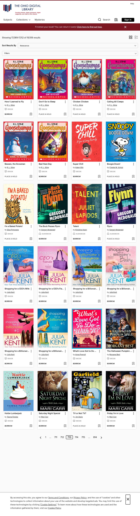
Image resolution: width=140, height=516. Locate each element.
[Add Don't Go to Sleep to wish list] (65, 114)
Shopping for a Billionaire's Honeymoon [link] (85, 289)
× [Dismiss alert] (125, 27)
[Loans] (116, 20)
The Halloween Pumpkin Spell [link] (119, 351)
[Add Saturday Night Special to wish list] (65, 426)
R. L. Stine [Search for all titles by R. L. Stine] (11, 105)
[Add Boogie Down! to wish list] (133, 176)
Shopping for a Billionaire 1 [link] (51, 351)
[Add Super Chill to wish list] (99, 176)
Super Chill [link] (78, 164)
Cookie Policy (54, 508)
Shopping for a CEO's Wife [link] (17, 289)
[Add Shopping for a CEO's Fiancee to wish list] (65, 301)
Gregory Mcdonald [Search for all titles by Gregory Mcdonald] (48, 230)
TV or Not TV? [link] (79, 413)
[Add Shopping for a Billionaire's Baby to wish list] (133, 301)
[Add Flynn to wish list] (133, 239)
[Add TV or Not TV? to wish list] (99, 426)
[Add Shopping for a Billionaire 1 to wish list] (65, 364)
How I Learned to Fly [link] (14, 102)
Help (132, 4)
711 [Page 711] (55, 437)
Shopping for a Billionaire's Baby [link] (119, 289)
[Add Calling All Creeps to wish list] (133, 114)
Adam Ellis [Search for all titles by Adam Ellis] (79, 167)
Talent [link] (76, 226)
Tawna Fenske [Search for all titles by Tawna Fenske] (12, 417)
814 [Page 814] (95, 437)
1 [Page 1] (45, 437)
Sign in (128, 19)
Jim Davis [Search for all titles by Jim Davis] (79, 417)
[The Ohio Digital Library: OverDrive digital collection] (22, 9)
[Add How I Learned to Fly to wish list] (31, 114)
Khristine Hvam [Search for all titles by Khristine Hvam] (81, 230)
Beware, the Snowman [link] (15, 164)
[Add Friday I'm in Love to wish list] (133, 426)
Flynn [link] (109, 226)
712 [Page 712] (62, 437)
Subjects (7, 19)
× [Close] (128, 499)
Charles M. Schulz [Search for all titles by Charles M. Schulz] (116, 167)
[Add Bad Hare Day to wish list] (65, 176)
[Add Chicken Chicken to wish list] (99, 114)
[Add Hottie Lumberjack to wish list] (31, 426)
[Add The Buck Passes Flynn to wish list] (65, 239)
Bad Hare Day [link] (45, 164)
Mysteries (40, 19)
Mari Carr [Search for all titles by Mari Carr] (44, 417)
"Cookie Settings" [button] (48, 504)
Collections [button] (23, 19)
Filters (7, 53)
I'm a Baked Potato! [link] (14, 226)
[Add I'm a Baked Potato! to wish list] (31, 239)
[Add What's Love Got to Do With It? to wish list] (99, 364)
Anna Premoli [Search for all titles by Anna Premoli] (80, 355)
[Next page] (101, 437)
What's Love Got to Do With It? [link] (85, 351)
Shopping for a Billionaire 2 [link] (17, 351)
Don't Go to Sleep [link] (47, 102)
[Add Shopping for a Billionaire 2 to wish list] (31, 364)
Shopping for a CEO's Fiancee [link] (51, 289)
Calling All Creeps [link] (115, 102)
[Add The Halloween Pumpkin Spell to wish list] (133, 364)
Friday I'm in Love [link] (115, 413)
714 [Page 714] (76, 437)
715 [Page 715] (83, 437)
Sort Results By (9, 45)
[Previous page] (40, 437)
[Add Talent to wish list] (99, 239)
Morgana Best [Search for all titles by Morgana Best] (114, 355)
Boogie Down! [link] (113, 164)
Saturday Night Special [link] (49, 413)
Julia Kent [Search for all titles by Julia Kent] (10, 292)
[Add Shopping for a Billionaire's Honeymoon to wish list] (99, 301)
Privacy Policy (80, 497)
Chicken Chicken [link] (81, 102)
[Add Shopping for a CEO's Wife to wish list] (31, 301)
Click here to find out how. (89, 27)
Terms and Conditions (58, 497)
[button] (103, 20)
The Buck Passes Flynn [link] (49, 226)
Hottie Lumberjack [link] (13, 413)
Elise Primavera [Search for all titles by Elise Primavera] (13, 230)
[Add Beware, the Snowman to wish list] (31, 176)
